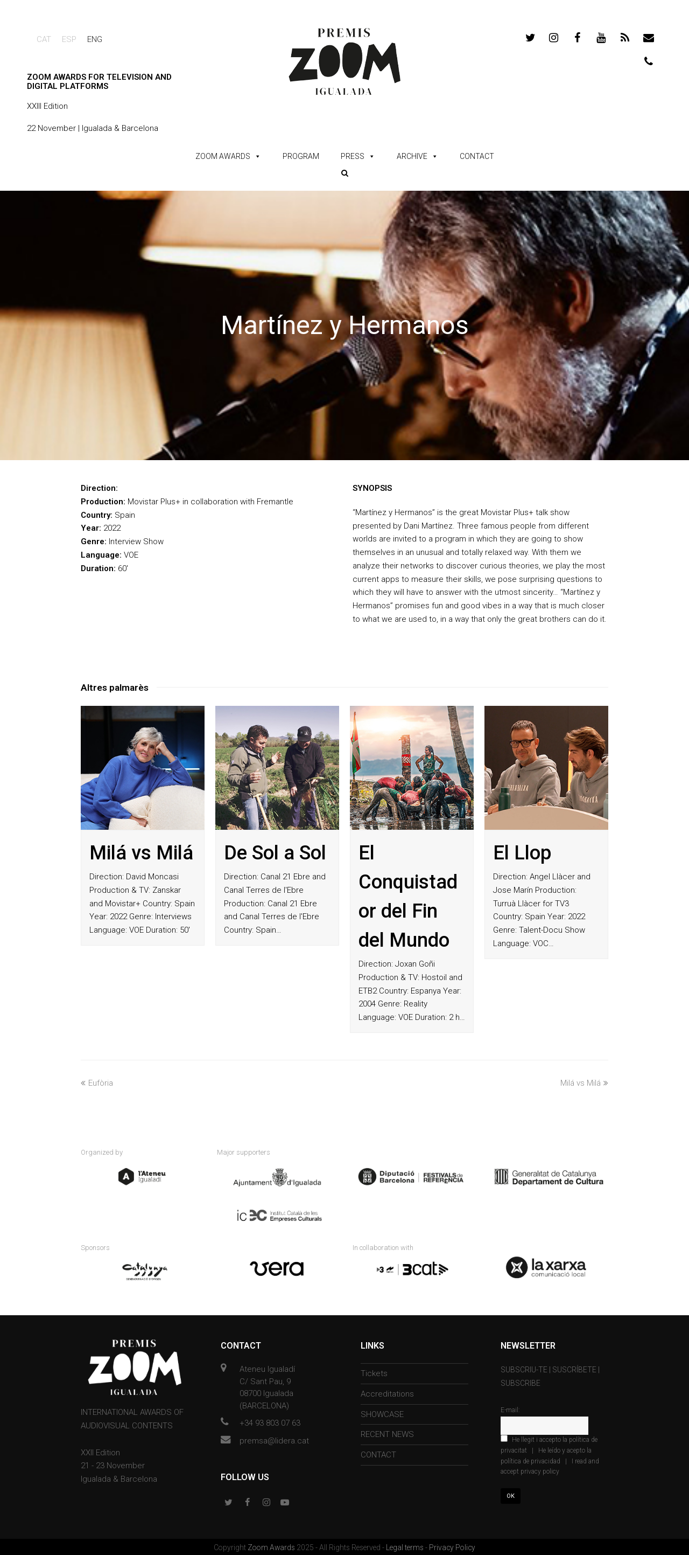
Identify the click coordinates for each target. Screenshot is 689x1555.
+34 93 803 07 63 (270, 1421)
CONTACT (477, 156)
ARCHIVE (412, 156)
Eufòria (97, 1083)
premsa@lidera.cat (274, 1438)
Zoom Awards (272, 1546)
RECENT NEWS (387, 1433)
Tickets (374, 1372)
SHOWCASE (382, 1412)
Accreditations (387, 1392)
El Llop (522, 853)
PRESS (352, 156)
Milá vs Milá (141, 853)
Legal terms (405, 1546)
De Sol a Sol (275, 853)
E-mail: (510, 1408)
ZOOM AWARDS (222, 156)
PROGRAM (301, 156)
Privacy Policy (452, 1546)
